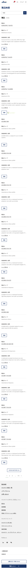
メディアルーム (5, 491)
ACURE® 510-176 (6, 248)
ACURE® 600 (5, 312)
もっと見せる (5, 44)
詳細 (4, 48)
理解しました (14, 566)
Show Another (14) (14, 470)
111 (18, 475)
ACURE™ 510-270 (6, 407)
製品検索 (3, 484)
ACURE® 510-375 (6, 280)
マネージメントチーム (6, 526)
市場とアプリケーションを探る (8, 513)
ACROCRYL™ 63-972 (7, 25)
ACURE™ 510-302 (6, 439)
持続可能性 (4, 529)
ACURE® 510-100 (6, 153)
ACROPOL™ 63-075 (6, 57)
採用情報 (3, 507)
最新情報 (3, 510)
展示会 (3, 503)
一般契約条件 (4, 551)
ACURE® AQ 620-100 (7, 344)
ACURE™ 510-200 (6, 376)
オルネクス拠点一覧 (6, 488)
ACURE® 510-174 (6, 217)
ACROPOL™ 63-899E (7, 89)
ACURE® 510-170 (6, 185)
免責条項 (3, 554)
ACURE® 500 (5, 121)
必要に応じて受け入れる (14, 561)
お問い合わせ (5, 494)
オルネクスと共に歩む (6, 522)
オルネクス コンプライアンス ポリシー (11, 532)
